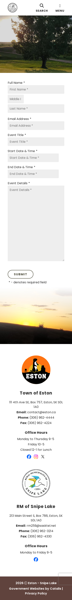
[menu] (59, 8)
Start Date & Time (22, 151)
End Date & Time (21, 167)
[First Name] (36, 89)
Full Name (16, 83)
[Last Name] (36, 108)
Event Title (17, 135)
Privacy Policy (36, 593)
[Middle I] (16, 99)
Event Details (19, 183)
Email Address (19, 119)
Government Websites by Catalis (35, 588)
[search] (42, 8)
